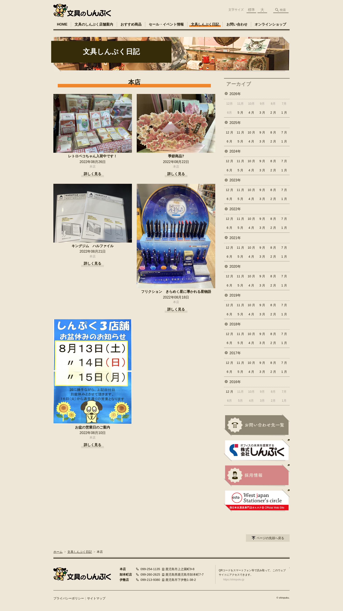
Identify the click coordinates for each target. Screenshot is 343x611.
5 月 (240, 112)
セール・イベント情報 (166, 24)
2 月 (273, 112)
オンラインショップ (270, 24)
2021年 (235, 238)
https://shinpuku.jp (233, 579)
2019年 (235, 295)
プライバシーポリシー (68, 598)
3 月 (262, 112)
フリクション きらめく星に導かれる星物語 (176, 291)
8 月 (273, 132)
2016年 (235, 382)
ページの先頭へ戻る (270, 538)
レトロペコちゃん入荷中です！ (92, 156)
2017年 (235, 353)
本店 (92, 166)
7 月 (284, 132)
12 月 (229, 132)
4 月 (251, 112)
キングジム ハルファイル (93, 246)
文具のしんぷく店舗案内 (94, 24)
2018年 (235, 324)
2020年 (235, 266)
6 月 (229, 141)
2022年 (235, 209)
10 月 (251, 132)
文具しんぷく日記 (205, 24)
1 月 (284, 112)
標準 (251, 10)
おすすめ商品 (131, 24)
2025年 (235, 123)
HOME (62, 24)
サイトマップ (96, 598)
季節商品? (176, 156)
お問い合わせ (236, 24)
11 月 (240, 132)
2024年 (235, 151)
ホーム (58, 552)
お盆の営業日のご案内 (92, 427)
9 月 (262, 132)
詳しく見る (92, 174)
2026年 (235, 94)
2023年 (235, 180)
